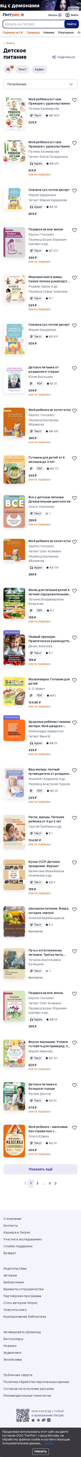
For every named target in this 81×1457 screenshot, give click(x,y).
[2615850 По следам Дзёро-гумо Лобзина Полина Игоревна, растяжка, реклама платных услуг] (40, 5)
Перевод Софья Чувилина (48, 291)
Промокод (33, 32)
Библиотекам (13, 1282)
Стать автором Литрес (20, 1303)
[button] (8, 69)
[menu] (40, 84)
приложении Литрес (49, 1415)
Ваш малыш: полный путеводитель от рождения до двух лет (50, 771)
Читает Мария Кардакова (48, 200)
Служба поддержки (17, 1246)
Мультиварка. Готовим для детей (49, 681)
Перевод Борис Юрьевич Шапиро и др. (48, 242)
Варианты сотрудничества (23, 1289)
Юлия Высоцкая (41, 377)
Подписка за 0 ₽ (13, 32)
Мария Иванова (40, 1051)
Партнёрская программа (22, 1296)
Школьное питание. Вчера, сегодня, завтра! (49, 911)
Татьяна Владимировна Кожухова (46, 601)
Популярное (66, 32)
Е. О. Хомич (37, 689)
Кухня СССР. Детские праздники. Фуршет (44, 864)
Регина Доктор (40, 1094)
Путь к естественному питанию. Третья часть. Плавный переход (46, 952)
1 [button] (31, 1183)
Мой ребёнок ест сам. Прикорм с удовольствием (49, 101)
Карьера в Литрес (16, 1232)
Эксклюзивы (12, 1359)
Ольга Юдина (39, 1136)
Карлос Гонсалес (41, 234)
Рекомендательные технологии (27, 1396)
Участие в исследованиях (22, 1239)
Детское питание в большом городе (43, 1086)
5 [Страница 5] (50, 1183)
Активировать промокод (22, 1332)
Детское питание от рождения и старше (44, 369)
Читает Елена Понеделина (48, 157)
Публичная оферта (17, 1375)
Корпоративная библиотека (24, 1317)
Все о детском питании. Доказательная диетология (50, 499)
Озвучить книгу (15, 1310)
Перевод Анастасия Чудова (49, 784)
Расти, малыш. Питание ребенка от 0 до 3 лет (46, 819)
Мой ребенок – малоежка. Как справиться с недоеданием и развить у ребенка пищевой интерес (49, 1129)
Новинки (48, 32)
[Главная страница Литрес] (13, 15)
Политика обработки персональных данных (36, 1382)
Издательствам (14, 1268)
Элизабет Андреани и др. (47, 779)
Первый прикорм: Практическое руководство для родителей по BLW (50, 639)
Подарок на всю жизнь (46, 229)
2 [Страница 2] (37, 1183)
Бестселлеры (13, 1339)
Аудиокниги (12, 1353)
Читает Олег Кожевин (45, 551)
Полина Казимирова (44, 109)
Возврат (9, 1253)
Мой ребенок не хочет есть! (50, 410)
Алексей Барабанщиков (46, 918)
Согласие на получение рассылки (28, 1389)
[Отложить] (74, 100)
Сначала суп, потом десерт (49, 190)
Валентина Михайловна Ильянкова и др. (46, 873)
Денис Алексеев (40, 646)
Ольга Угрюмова (41, 507)
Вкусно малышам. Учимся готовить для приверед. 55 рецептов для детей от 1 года (49, 1044)
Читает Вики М (39, 736)
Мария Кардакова (42, 195)
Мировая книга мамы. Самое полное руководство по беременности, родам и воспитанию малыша (50, 279)
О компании (12, 1219)
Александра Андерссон (46, 731)
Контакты (10, 1226)
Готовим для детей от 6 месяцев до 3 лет (47, 460)
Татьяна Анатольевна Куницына (45, 962)
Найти (71, 24)
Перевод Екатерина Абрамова (43, 422)
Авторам (10, 1275)
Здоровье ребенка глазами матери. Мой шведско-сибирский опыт (49, 724)
